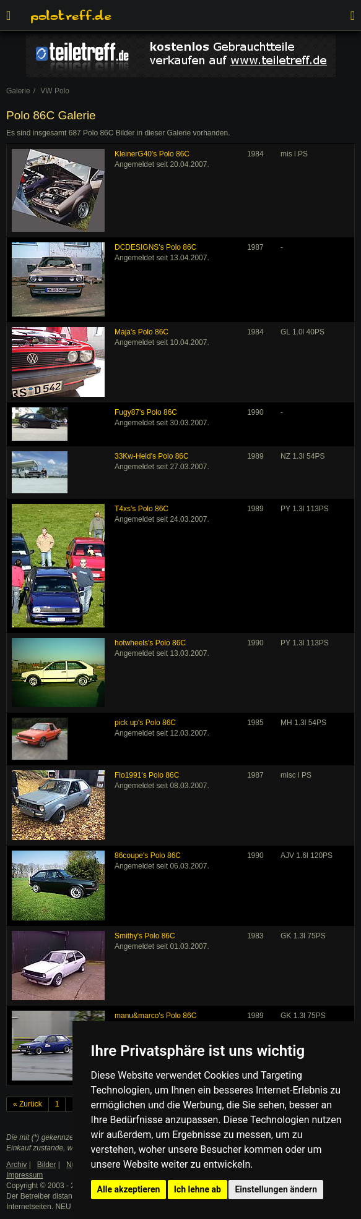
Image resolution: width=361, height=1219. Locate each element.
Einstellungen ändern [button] (276, 1189)
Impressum (24, 1175)
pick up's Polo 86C (145, 722)
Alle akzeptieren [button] (128, 1189)
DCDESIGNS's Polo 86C (155, 247)
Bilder (46, 1164)
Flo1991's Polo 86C (147, 775)
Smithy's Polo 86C (145, 936)
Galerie (18, 91)
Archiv (16, 1164)
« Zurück (27, 1104)
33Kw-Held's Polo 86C (152, 456)
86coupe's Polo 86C (148, 855)
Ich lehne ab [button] (197, 1189)
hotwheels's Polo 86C (150, 643)
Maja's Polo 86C (141, 332)
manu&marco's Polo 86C (155, 1015)
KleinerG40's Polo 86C (152, 154)
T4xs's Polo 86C (141, 508)
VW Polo (54, 91)
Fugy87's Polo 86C (146, 412)
